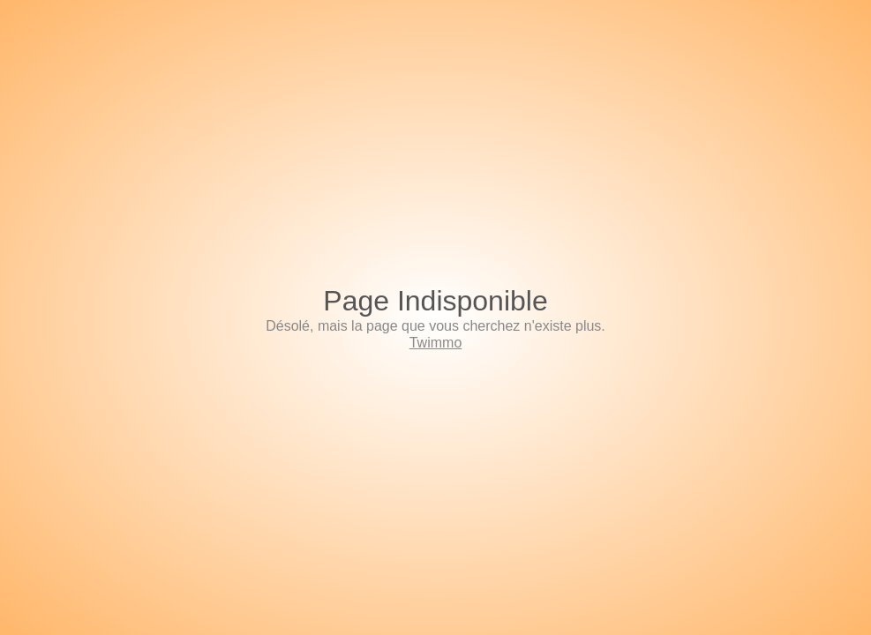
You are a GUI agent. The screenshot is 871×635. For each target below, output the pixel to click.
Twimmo (435, 342)
